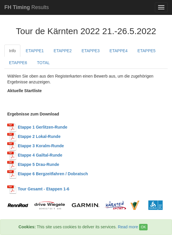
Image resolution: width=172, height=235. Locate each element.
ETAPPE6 (18, 62)
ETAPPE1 (35, 50)
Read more (128, 227)
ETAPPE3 (90, 50)
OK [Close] (143, 227)
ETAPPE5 (146, 50)
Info (12, 50)
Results (26, 7)
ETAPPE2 (63, 50)
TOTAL (43, 62)
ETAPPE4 (118, 50)
